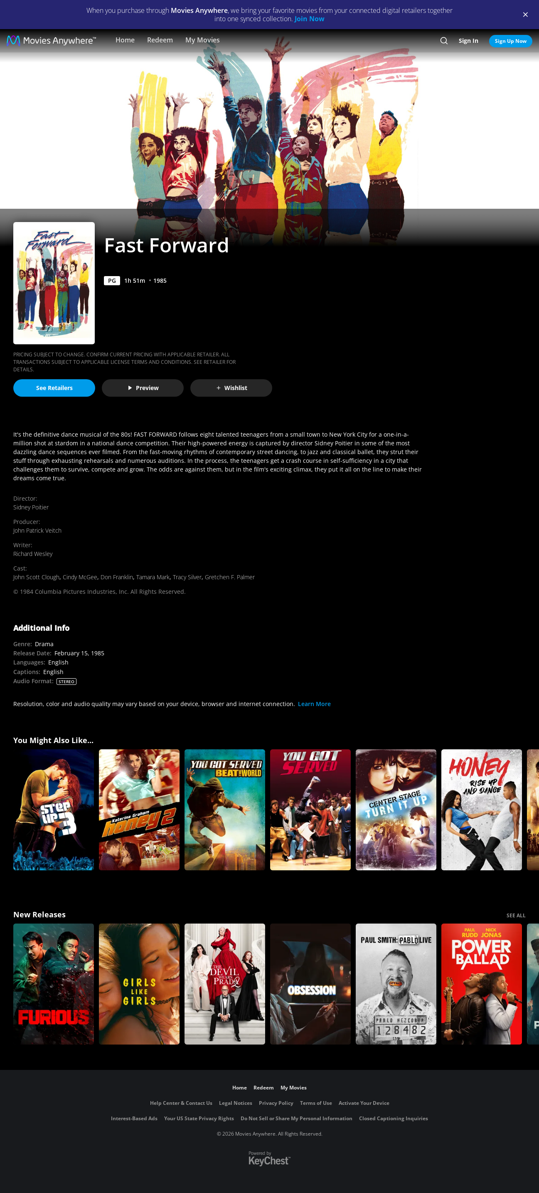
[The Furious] (53, 984)
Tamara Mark (153, 577)
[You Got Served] (310, 809)
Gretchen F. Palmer (230, 577)
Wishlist (231, 388)
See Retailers (54, 388)
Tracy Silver (187, 577)
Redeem (160, 39)
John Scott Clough (36, 577)
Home (125, 39)
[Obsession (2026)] (310, 984)
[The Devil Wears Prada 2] (225, 984)
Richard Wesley (32, 554)
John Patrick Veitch (37, 530)
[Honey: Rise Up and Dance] (481, 809)
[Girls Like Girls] (139, 984)
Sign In (468, 40)
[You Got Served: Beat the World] (225, 809)
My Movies (202, 39)
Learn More (314, 704)
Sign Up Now (511, 40)
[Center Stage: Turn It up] (396, 809)
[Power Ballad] (481, 984)
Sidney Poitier (31, 507)
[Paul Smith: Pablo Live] (396, 984)
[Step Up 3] (53, 809)
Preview (143, 388)
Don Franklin (117, 577)
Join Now (310, 18)
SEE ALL (516, 915)
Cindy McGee (80, 577)
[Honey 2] (139, 809)
